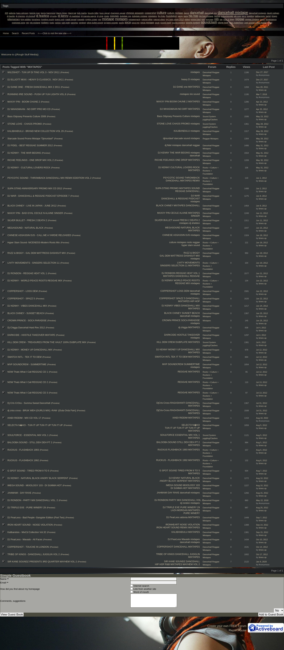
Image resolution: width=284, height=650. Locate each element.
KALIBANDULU (182, 131)
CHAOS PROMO (181, 123)
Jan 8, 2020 (261, 562)
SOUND (195, 188)
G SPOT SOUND (168, 470)
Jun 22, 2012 (262, 281)
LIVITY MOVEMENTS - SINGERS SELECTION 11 (33, 262)
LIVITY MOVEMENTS (188, 262)
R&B (167, 564)
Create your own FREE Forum (226, 626)
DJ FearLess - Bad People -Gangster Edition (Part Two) (36, 517)
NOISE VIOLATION (190, 524)
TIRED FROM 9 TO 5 (189, 470)
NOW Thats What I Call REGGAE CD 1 (27, 371)
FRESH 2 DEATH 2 (190, 220)
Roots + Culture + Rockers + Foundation (211, 171)
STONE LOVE (164, 123)
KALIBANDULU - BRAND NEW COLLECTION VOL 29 (35, 131)
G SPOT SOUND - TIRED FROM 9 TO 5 (28, 470)
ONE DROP (181, 160)
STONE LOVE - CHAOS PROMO (24, 123)
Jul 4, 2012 (261, 328)
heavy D (185, 79)
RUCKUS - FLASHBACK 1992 (172, 460)
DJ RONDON (169, 273)
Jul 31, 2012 (261, 403)
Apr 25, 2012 (262, 109)
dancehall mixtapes (190, 542)
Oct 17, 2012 (262, 554)
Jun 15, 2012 (262, 228)
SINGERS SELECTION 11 (173, 265)
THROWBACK (192, 177)
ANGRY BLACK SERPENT (173, 480)
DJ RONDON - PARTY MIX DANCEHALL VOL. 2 (32, 500)
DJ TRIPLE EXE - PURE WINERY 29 (26, 507)
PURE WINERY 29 (190, 507)
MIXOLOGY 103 (191, 485)
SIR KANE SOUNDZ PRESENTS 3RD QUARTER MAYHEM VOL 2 (42, 561)
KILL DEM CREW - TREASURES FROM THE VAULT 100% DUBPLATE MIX (46, 342)
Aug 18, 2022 (262, 418)
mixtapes (195, 72)
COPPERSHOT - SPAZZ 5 (21, 298)
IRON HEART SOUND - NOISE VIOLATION (30, 524)
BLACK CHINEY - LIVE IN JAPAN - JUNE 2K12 (32, 205)
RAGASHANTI (177, 402)
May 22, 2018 (262, 500)
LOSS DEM (183, 291)
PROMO (174, 188)
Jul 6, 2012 (261, 342)
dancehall (187, 145)
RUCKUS (162, 449)
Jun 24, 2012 (262, 306)
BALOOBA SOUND (166, 442)
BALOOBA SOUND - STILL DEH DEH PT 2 (29, 442)
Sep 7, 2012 (261, 517)
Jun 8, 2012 (261, 196)
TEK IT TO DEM (179, 356)
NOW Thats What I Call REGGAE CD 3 (27, 392)
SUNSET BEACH (191, 313)
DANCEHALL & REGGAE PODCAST (180, 198)
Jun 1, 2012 (261, 178)
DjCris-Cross (163, 402)
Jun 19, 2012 (262, 263)
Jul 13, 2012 (261, 382)
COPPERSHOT (168, 291)
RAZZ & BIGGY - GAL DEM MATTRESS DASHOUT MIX (36, 253)
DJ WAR (195, 195)
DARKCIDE (170, 334)
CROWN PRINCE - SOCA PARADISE (27, 320)
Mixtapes (207, 320)
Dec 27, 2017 (262, 72)
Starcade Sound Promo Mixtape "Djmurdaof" (30, 138)
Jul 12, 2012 (261, 350)
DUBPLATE (182, 342)
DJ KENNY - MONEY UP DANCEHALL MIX (29, 349)
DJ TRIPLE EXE (171, 507)
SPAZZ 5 (180, 298)
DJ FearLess (172, 517)
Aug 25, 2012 (262, 508)
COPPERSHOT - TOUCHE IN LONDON (28, 547)
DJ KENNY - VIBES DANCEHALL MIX (27, 305)
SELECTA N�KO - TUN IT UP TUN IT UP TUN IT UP (35, 425)
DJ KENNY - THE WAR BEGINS (24, 152)
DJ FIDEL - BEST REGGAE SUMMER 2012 (30, 145)
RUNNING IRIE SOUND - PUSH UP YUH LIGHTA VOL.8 (36, 94)
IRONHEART (172, 524)
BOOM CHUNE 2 (179, 101)
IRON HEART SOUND (167, 527)
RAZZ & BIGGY (192, 252)
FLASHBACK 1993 (178, 449)
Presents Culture (181, 116)
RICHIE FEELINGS (165, 160)
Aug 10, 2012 (262, 478)
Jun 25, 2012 (262, 313)
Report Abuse (237, 630)
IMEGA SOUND (174, 485)
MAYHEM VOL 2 (191, 564)
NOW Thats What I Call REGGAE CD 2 (27, 382)
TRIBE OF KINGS (165, 554)
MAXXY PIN (162, 101)
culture (172, 242)
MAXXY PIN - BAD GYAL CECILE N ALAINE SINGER (35, 213)
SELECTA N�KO (190, 425)
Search (15, 33)
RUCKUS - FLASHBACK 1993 (23, 449)
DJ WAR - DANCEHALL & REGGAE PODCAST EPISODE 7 (38, 195)
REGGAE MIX (182, 283)
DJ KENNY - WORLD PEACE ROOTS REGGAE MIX (34, 280)
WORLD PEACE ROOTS (187, 280)
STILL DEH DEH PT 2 (188, 442)
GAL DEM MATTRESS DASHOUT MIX (180, 255)
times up (262, 90)
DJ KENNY (163, 152)
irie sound (195, 94)
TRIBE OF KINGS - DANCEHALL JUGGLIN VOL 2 (33, 554)
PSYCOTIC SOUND (173, 177)
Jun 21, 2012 (262, 273)
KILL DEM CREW (166, 342)
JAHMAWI (162, 492)
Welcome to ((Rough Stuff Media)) (20, 54)
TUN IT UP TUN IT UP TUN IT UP (182, 428)
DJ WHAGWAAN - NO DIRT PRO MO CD (29, 109)
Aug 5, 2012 (261, 425)
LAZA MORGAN (179, 510)
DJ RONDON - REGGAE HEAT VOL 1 (27, 273)
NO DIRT (183, 109)
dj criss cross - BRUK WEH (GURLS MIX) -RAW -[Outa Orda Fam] (41, 410)
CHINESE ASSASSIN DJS (176, 235)
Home (6, 33)
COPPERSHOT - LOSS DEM (22, 291)
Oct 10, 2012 (262, 539)
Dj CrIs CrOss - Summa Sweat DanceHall (28, 403)
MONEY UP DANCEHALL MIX (184, 349)
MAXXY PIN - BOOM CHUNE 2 (23, 101)
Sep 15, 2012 (262, 532)
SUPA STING (162, 188)
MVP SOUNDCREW (172, 364)
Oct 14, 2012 (262, 547)
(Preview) (64, 72)
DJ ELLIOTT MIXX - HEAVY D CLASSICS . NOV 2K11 (35, 79)
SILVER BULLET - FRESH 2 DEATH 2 (27, 220)
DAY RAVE (173, 492)
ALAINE (183, 213)
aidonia (183, 517)
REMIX (196, 180)
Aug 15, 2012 (262, 493)
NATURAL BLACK (190, 227)
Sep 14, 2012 (262, 525)
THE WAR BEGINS (180, 152)
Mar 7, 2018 (261, 94)
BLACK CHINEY (164, 205)
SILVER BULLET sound (167, 220)
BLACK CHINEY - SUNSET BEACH (25, 313)
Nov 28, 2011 (262, 87)
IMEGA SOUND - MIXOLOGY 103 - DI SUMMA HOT (34, 485)
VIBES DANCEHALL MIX (187, 305)
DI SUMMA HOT (179, 488)
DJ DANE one (180, 86)
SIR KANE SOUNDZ (174, 561)
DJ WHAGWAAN (169, 109)
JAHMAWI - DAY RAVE (19, 492)
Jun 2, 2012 (261, 188)
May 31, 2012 (262, 145)
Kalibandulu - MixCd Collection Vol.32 (26, 532)
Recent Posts (28, 33)
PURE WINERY (191, 513)
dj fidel (168, 145)
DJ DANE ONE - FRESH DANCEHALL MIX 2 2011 (33, 87)
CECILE (174, 213)
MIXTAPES (194, 86)
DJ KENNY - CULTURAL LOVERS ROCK (28, 167)
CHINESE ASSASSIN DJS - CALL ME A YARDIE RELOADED (39, 235)
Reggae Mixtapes (210, 139)
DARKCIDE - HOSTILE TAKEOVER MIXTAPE (31, 335)
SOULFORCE (167, 435)
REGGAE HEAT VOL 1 (188, 273)
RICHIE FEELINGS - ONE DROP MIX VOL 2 (30, 160)
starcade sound (182, 138)
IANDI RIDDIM (179, 417)
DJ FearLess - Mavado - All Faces (24, 539)
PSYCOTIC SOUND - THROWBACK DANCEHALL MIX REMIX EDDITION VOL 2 (49, 178)
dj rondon (185, 503)
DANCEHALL (172, 180)
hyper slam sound (190, 245)
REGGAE (180, 191)
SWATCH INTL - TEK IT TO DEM (24, 357)
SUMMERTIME (192, 364)
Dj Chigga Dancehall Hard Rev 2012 (26, 327)
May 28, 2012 (262, 124)
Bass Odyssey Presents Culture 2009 (26, 116)
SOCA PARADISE (190, 320)
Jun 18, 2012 (262, 235)
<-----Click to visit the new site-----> (54, 33)
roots (189, 242)
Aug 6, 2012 (261, 450)
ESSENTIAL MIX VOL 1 (187, 435)
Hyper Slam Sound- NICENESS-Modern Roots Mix (33, 242)
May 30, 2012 (262, 160)
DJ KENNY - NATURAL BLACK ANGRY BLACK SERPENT (37, 478)
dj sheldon (194, 223)
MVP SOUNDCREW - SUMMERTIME (26, 364)
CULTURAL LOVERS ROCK (185, 167)
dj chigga (182, 327)
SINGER (195, 215)
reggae (196, 145)
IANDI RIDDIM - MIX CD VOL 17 (24, 418)
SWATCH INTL (162, 356)
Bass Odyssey (164, 116)
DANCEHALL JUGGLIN (187, 554)
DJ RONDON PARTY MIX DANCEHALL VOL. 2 (178, 500)
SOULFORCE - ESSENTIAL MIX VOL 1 (28, 435)
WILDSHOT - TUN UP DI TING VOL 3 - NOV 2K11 (33, 72)
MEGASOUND (172, 227)
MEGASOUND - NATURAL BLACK (25, 227)
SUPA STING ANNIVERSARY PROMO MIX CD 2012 (34, 188)
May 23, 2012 (262, 116)
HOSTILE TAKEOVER (188, 334)
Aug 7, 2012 (261, 471)
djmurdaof (168, 138)
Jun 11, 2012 (262, 213)
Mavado (186, 539)
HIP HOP (195, 301)
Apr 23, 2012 (262, 102)
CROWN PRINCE (171, 320)
